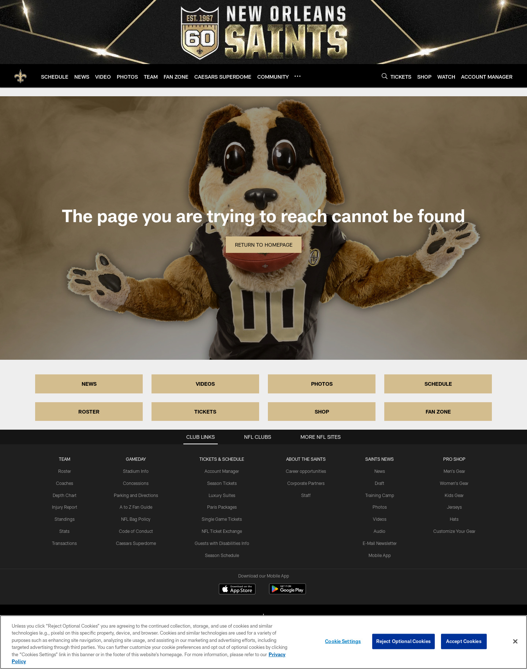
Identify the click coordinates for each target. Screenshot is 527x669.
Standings (65, 519)
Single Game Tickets (222, 519)
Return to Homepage (263, 245)
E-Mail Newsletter (380, 543)
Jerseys (454, 506)
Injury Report (64, 506)
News (379, 471)
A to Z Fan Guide (136, 506)
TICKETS (205, 411)
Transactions (64, 543)
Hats (454, 519)
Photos (380, 506)
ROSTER (89, 411)
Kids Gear (454, 495)
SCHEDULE (438, 384)
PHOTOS (322, 384)
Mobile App (380, 555)
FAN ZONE (438, 411)
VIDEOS (205, 384)
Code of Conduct (136, 531)
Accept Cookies (464, 641)
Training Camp (379, 495)
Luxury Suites (222, 495)
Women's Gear (454, 483)
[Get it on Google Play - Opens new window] (287, 593)
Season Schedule (222, 555)
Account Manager (222, 471)
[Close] (515, 642)
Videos (379, 519)
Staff (306, 495)
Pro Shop (454, 458)
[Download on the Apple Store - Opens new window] (237, 590)
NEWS (89, 384)
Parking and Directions (136, 495)
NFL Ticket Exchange (222, 531)
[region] (263, 642)
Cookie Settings (343, 641)
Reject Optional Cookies (403, 641)
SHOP (322, 411)
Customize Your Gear (454, 531)
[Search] (385, 76)
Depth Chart (64, 495)
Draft (379, 483)
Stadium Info (136, 471)
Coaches (64, 483)
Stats (64, 531)
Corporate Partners (306, 483)
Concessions (136, 483)
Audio (379, 531)
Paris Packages (222, 506)
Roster (64, 471)
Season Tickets (222, 483)
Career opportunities (306, 471)
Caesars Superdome (136, 543)
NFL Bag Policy (135, 519)
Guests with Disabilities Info (222, 543)
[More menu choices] (297, 76)
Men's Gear (454, 471)
